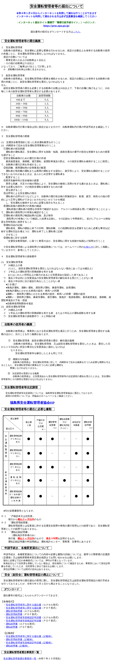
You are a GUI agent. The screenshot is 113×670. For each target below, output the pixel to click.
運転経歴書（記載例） (17, 646)
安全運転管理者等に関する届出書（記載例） (29, 636)
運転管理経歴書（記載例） (20, 639)
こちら (76, 31)
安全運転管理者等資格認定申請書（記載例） (29, 642)
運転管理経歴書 (14, 611)
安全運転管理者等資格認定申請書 (23, 617)
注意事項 (70, 16)
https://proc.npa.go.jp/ (56, 25)
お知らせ (88, 247)
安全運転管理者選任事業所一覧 (19, 658)
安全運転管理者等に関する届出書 (23, 604)
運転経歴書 (12, 624)
